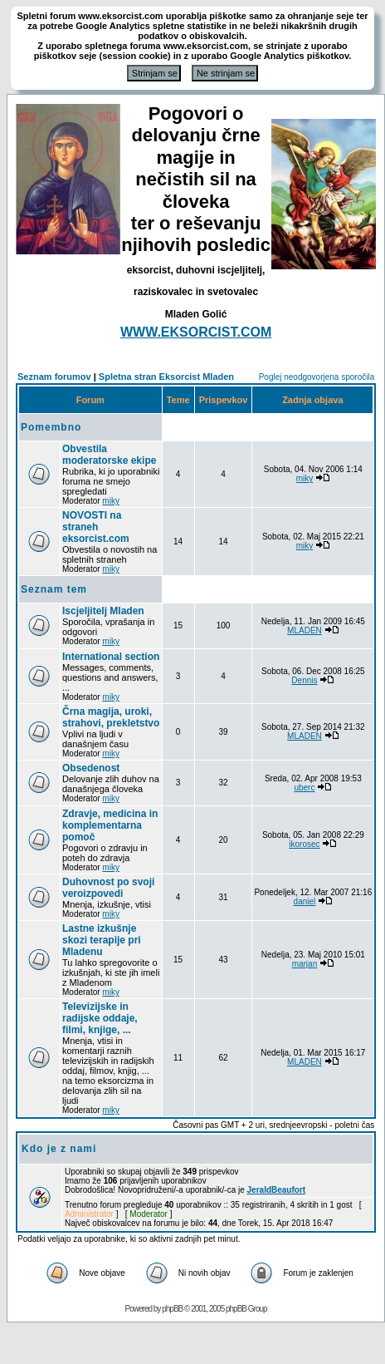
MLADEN (304, 630)
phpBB (172, 1308)
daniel (305, 901)
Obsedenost (90, 768)
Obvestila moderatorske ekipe (109, 454)
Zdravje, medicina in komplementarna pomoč (110, 825)
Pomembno (51, 427)
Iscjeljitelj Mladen (103, 611)
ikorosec (304, 844)
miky (110, 500)
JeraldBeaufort (276, 1189)
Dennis (304, 680)
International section (110, 656)
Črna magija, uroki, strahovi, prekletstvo (110, 717)
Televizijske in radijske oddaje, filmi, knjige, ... (100, 1018)
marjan (305, 963)
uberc (304, 787)
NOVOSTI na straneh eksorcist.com (95, 527)
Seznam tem (54, 589)
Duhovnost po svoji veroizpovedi (108, 887)
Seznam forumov (54, 377)
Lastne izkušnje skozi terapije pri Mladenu (101, 940)
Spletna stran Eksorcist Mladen (166, 377)
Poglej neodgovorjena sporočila (317, 377)
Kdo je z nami (59, 1149)
